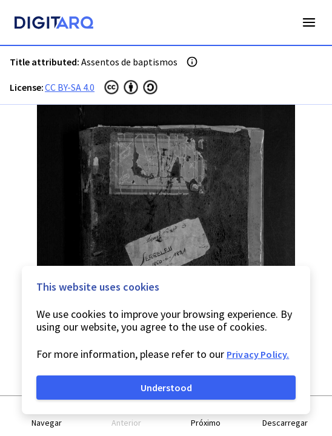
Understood (166, 388)
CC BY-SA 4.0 (70, 87)
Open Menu (309, 22)
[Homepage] (54, 24)
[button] (47, 416)
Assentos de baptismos (129, 62)
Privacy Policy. (258, 354)
